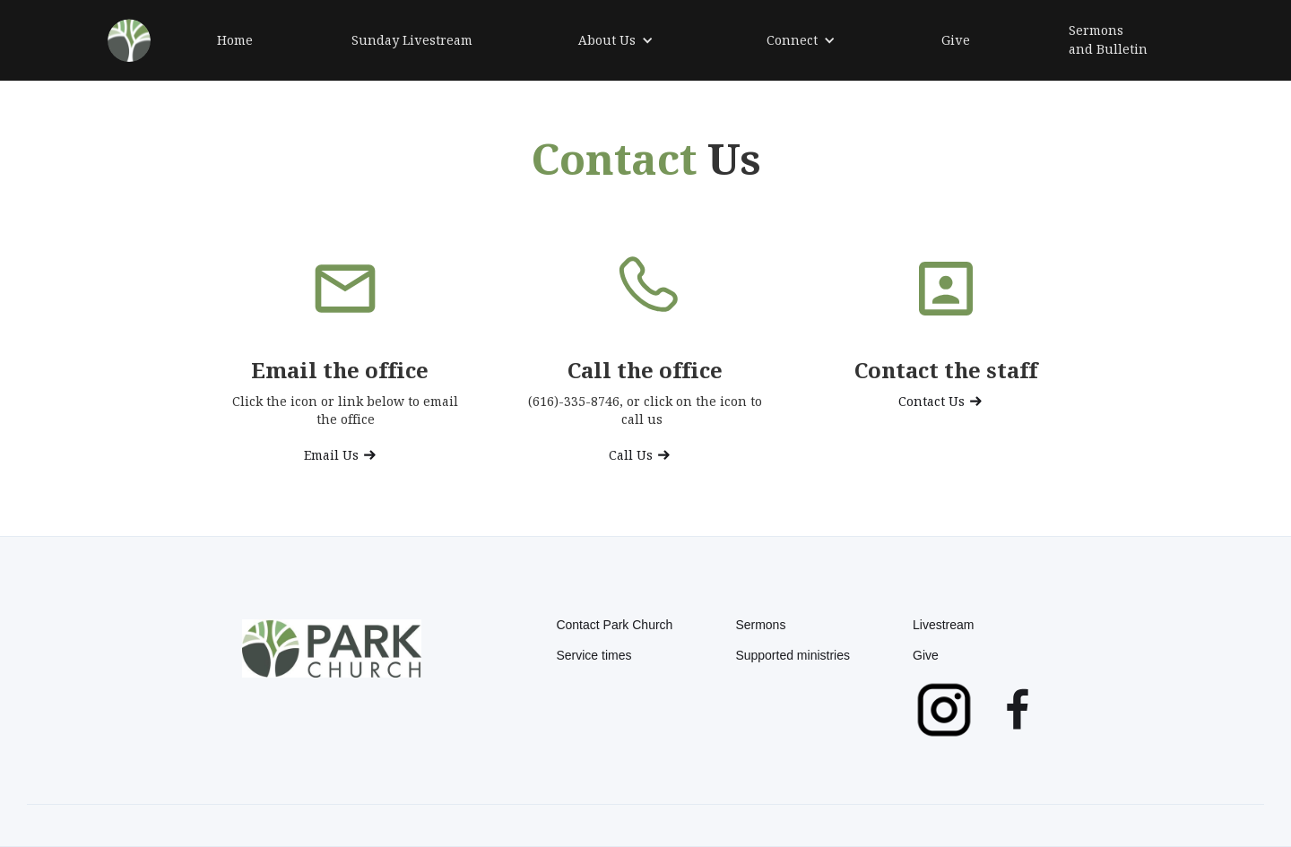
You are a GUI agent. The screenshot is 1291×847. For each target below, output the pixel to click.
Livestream (943, 625)
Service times (593, 655)
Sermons (760, 625)
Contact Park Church (614, 625)
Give (926, 655)
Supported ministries (792, 655)
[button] (615, 40)
